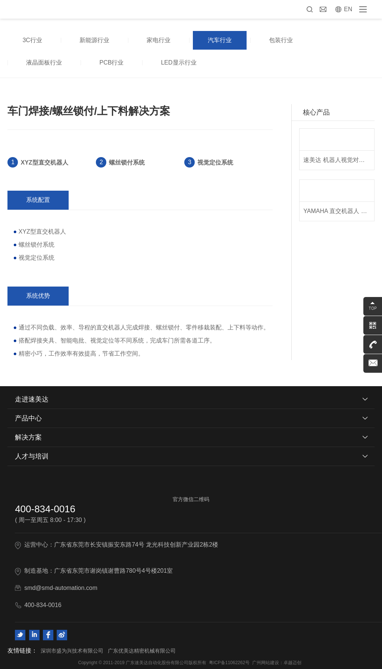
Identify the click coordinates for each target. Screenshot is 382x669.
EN (348, 9)
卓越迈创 (292, 662)
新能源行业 (94, 40)
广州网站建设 (265, 662)
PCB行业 (111, 62)
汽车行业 (220, 40)
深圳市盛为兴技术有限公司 (72, 651)
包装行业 (281, 40)
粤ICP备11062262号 (229, 662)
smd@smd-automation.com (60, 588)
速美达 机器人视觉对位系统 (338, 160)
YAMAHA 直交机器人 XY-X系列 (338, 211)
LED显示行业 (178, 62)
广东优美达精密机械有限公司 (142, 651)
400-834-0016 (45, 509)
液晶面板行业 (44, 62)
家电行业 (158, 40)
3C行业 (32, 40)
